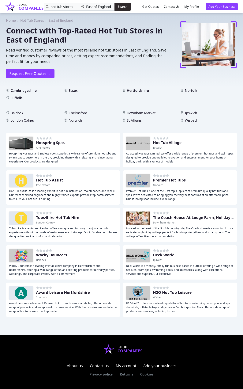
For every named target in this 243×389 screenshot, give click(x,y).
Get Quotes (150, 7)
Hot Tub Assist (49, 180)
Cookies (146, 374)
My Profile (191, 7)
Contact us (99, 365)
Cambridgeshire (24, 90)
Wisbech (191, 120)
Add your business (159, 365)
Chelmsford (78, 113)
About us (75, 365)
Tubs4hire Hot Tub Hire (57, 217)
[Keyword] (61, 7)
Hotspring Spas (50, 142)
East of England (60, 20)
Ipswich (191, 113)
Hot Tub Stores (32, 20)
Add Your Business (221, 7)
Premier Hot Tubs (169, 180)
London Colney (23, 120)
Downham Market (141, 113)
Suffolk (16, 98)
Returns (126, 374)
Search (122, 7)
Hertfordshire (138, 90)
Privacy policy (101, 374)
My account (126, 365)
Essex (73, 90)
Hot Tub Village (167, 142)
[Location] (97, 7)
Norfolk (191, 90)
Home (11, 20)
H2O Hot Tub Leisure (172, 292)
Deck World (163, 254)
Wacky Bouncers (51, 254)
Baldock (17, 113)
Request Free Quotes (30, 73)
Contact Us (171, 7)
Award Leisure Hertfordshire (63, 292)
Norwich (75, 120)
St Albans (134, 120)
